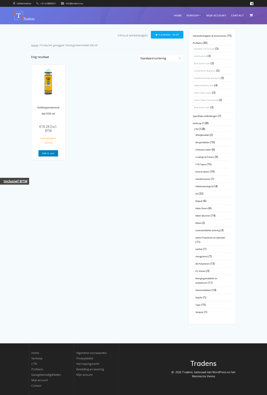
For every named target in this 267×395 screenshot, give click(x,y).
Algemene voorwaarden (91, 353)
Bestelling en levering (90, 369)
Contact (237, 15)
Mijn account (216, 15)
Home (178, 15)
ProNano (37, 369)
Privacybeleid (84, 358)
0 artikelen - (167, 34)
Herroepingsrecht (87, 364)
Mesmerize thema (203, 376)
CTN (34, 364)
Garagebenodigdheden (46, 375)
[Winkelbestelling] (160, 58)
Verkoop (192, 15)
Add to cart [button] (48, 153)
